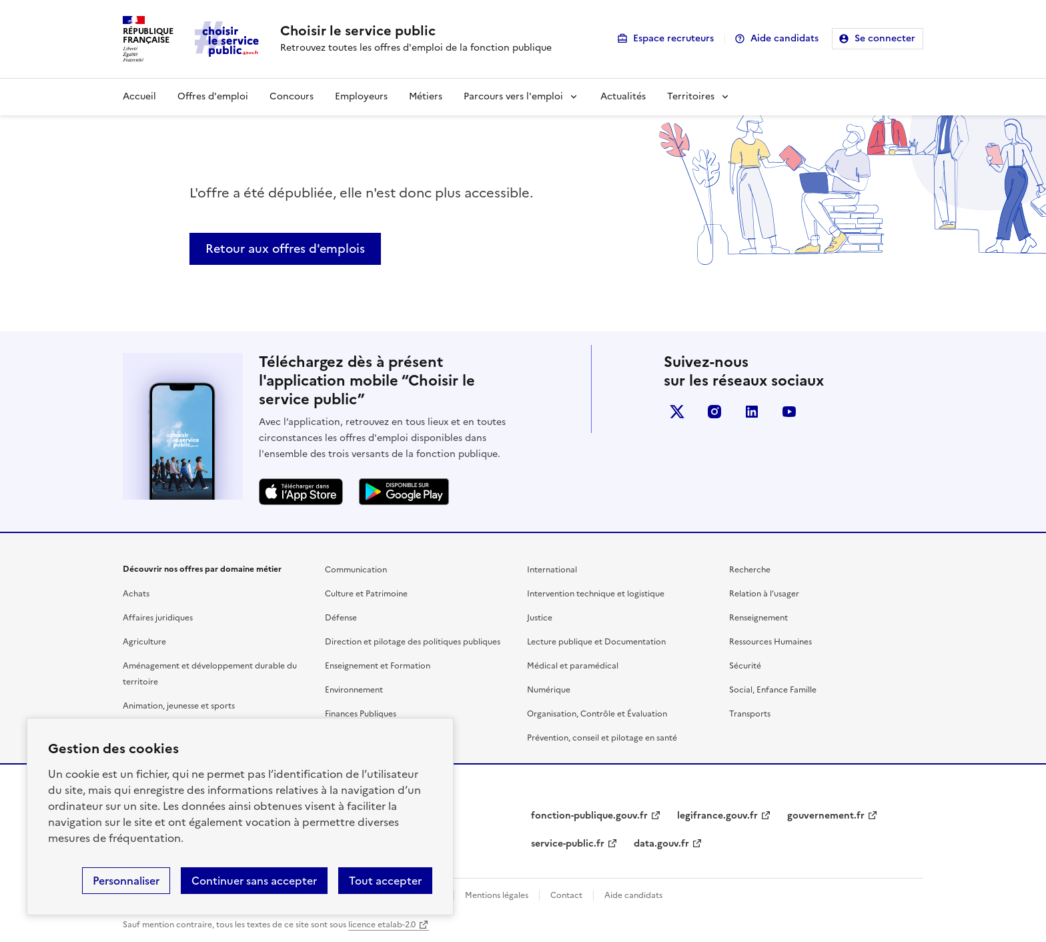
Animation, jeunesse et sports (179, 706)
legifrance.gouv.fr (717, 816)
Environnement (354, 690)
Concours (292, 96)
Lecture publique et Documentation (596, 642)
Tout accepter (385, 881)
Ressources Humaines (770, 642)
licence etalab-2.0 (382, 925)
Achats (136, 594)
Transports (749, 714)
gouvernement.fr (826, 816)
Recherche (749, 570)
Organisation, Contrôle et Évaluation (597, 714)
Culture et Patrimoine (366, 594)
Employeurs (361, 96)
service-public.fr (567, 844)
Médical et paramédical (572, 666)
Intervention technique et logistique (595, 594)
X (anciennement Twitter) (677, 411)
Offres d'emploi (212, 96)
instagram (714, 411)
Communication (356, 570)
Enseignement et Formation (377, 666)
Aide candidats (784, 38)
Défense (341, 618)
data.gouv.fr (661, 844)
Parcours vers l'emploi (513, 96)
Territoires (690, 96)
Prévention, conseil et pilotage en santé (602, 738)
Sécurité (745, 666)
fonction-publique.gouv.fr (589, 816)
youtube (789, 411)
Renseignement (758, 618)
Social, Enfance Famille (773, 690)
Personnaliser (126, 881)
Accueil (139, 96)
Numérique (548, 690)
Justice (539, 618)
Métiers (425, 96)
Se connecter (885, 38)
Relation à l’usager (764, 594)
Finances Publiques (360, 714)
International (552, 570)
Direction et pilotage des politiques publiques (412, 642)
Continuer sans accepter (254, 881)
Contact (566, 895)
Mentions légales (496, 895)
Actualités (623, 96)
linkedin (751, 411)
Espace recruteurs (673, 38)
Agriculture (144, 642)
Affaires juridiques (158, 618)
